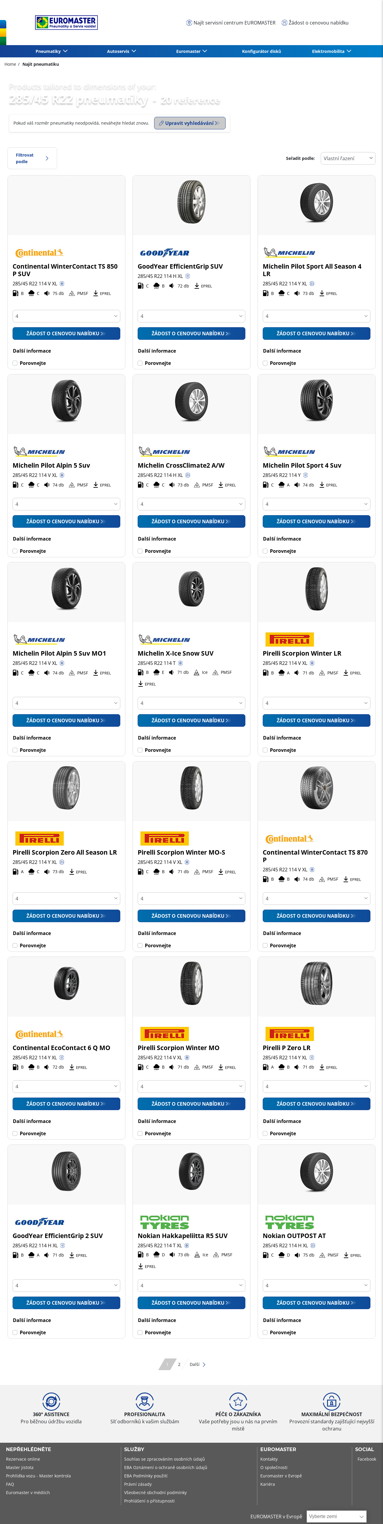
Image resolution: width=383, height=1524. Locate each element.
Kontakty (269, 1459)
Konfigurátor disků (261, 51)
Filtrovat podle (32, 158)
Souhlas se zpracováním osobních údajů (164, 1459)
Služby (134, 1449)
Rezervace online (23, 1459)
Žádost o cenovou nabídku (62, 333)
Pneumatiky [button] (49, 51)
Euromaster (278, 1449)
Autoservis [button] (118, 51)
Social (364, 1449)
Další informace (32, 351)
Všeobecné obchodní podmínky (155, 1492)
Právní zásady (138, 1484)
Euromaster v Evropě (281, 1476)
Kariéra (267, 1484)
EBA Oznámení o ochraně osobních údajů (165, 1467)
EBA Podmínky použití (146, 1476)
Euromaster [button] (189, 51)
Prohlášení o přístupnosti (149, 1501)
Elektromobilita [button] (329, 51)
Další (198, 1364)
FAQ (10, 1484)
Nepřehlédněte (28, 1449)
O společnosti (274, 1467)
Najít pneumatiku (40, 64)
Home (10, 64)
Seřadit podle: (300, 158)
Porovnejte (33, 363)
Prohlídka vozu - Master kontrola (38, 1476)
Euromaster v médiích (28, 1492)
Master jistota (20, 1467)
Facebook (367, 1459)
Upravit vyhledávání (186, 123)
